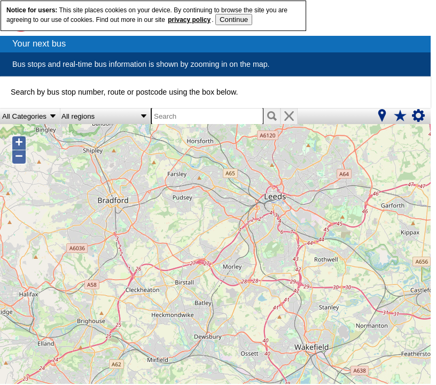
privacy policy (189, 20)
